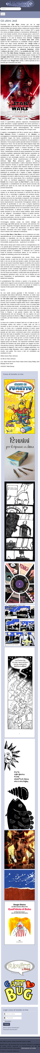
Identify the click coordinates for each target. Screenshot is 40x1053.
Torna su (37, 1051)
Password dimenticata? (10, 1029)
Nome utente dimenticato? (11, 1027)
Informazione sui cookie (28, 1048)
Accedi (6, 1024)
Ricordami (8, 1021)
